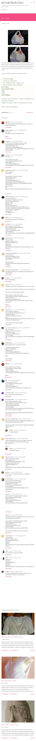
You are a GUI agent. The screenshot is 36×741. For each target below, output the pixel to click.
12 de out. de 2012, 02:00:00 (19, 343)
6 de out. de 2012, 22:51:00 (24, 253)
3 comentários (13, 694)
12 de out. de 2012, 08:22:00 (13, 380)
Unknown (7, 284)
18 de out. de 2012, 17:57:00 (15, 557)
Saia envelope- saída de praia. (10, 724)
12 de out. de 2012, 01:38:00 (24, 327)
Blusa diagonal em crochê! (9, 681)
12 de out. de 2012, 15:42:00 (22, 438)
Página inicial (4, 9)
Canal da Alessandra (9, 392)
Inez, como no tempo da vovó (11, 327)
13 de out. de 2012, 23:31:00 (19, 535)
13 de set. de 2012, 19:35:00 (16, 217)
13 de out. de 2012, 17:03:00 (16, 494)
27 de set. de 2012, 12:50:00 (17, 224)
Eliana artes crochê (9, 457)
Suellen (6, 551)
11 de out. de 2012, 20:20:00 (16, 284)
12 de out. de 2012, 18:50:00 (20, 457)
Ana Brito (7, 217)
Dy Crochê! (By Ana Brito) (12, 2)
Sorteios (10, 112)
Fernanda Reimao (9, 535)
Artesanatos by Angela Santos (11, 253)
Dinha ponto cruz (8, 309)
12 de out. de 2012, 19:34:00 (16, 472)
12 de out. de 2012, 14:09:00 (25, 418)
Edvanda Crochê (8, 238)
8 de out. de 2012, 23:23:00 (15, 277)
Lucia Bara (7, 155)
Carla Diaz (7, 141)
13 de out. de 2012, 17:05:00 (16, 515)
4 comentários (13, 737)
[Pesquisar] (30, 2)
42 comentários (14, 650)
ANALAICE (7, 122)
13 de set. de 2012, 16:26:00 (22, 196)
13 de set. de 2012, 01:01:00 (16, 122)
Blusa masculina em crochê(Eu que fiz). (12, 637)
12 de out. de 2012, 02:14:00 (16, 363)
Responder (8, 127)
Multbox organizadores (10, 196)
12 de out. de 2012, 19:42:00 (20, 478)
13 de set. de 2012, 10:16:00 (16, 155)
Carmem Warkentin (9, 478)
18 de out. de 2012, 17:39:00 (15, 551)
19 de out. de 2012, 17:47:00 (16, 571)
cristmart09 (7, 224)
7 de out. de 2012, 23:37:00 (24, 269)
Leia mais (32, 650)
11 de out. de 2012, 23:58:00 (19, 309)
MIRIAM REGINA (8, 343)
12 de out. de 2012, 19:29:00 (20, 448)
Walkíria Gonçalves (9, 130)
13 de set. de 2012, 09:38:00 (16, 141)
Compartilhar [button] (29, 112)
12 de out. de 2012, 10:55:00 (21, 392)
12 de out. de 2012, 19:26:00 (20, 430)
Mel (6, 380)
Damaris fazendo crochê (10, 170)
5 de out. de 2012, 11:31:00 (18, 238)
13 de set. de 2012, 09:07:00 (20, 130)
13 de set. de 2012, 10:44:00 (22, 170)
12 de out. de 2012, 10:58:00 (21, 399)
